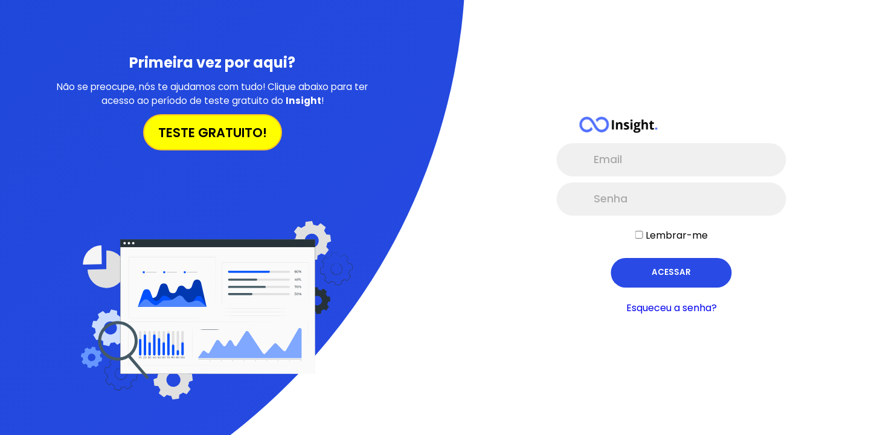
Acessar (671, 272)
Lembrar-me (677, 235)
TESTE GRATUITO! (212, 132)
